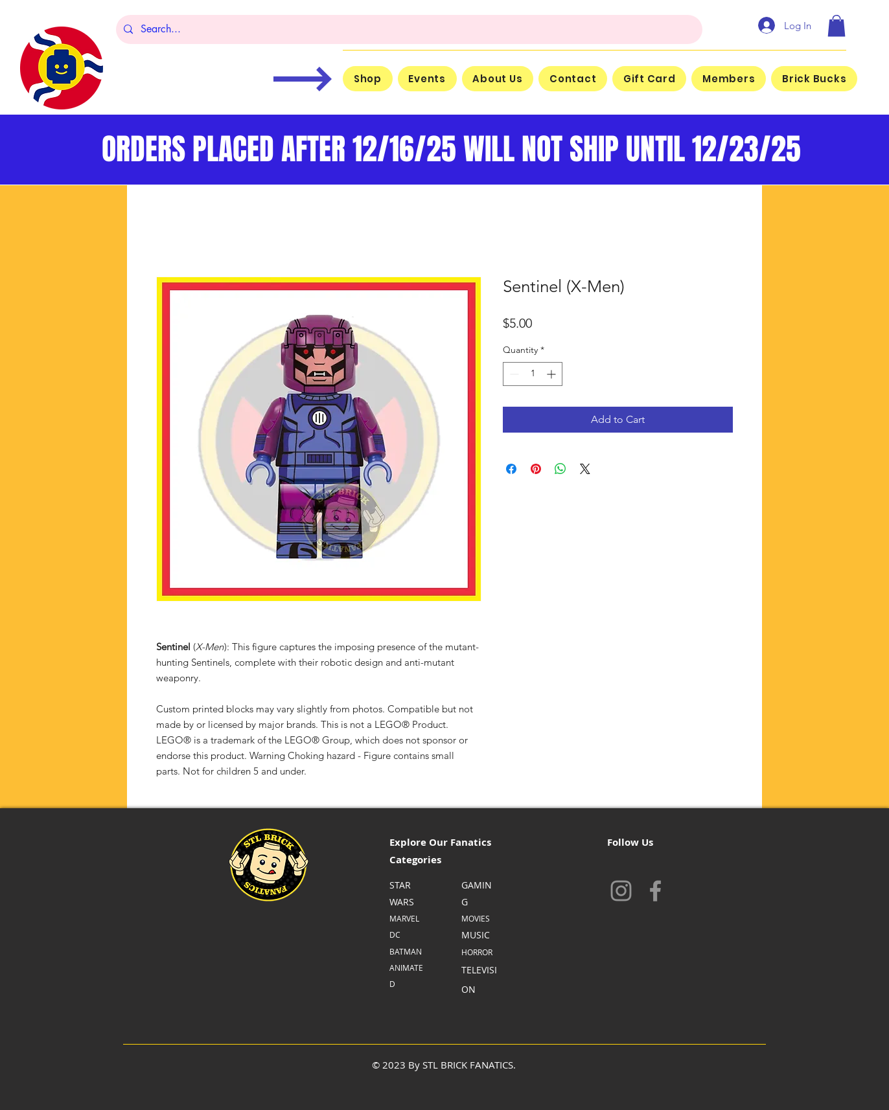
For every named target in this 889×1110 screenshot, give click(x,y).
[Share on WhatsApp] (560, 469)
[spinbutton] (532, 374)
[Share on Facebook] (511, 469)
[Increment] (552, 374)
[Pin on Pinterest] (536, 469)
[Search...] (408, 29)
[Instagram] (621, 891)
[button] (836, 25)
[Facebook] (655, 891)
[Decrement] (513, 374)
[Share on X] (585, 469)
